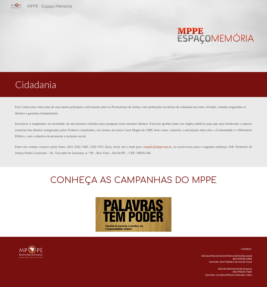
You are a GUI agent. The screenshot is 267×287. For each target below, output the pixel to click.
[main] (133, 84)
